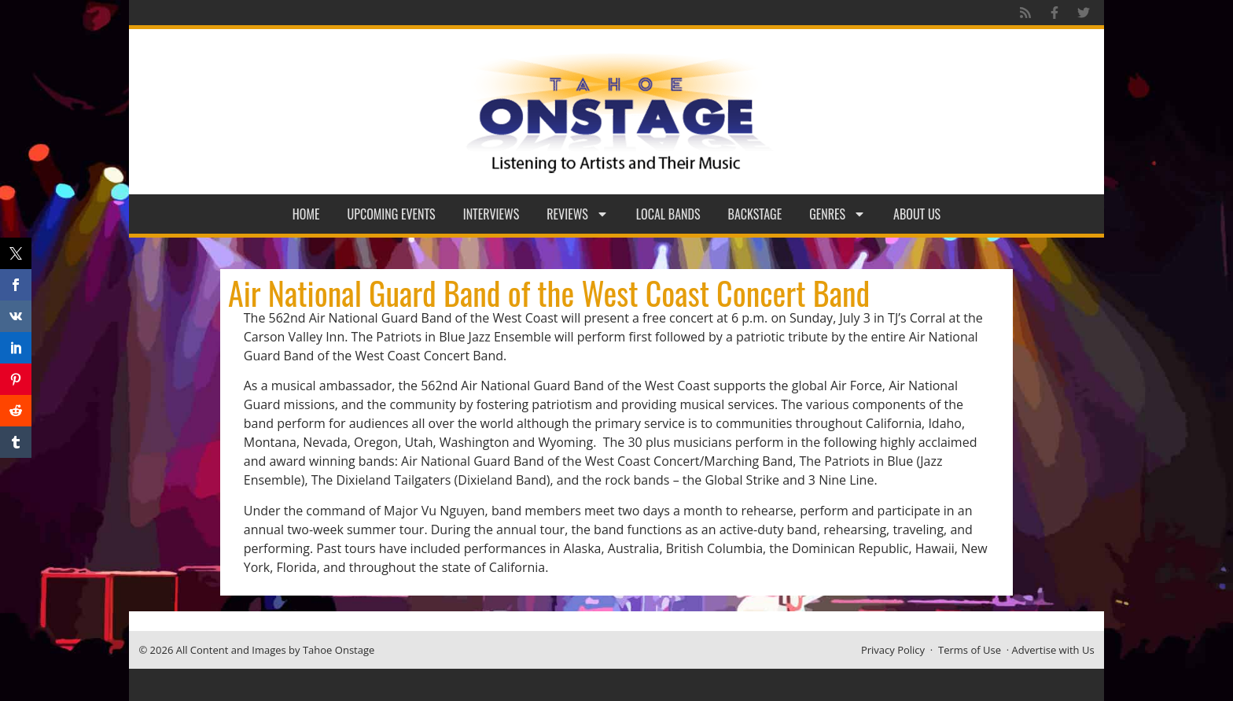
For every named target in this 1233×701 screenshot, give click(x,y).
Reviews (578, 214)
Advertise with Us (1053, 650)
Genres (837, 214)
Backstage (755, 214)
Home (306, 214)
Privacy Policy (893, 650)
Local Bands (668, 214)
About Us (916, 214)
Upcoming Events (392, 214)
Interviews (491, 214)
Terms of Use (969, 650)
